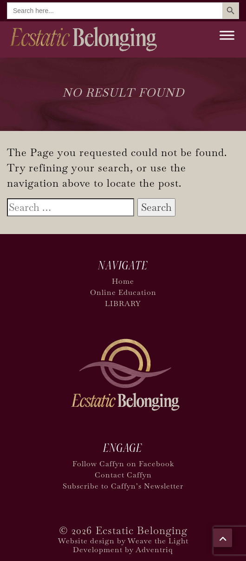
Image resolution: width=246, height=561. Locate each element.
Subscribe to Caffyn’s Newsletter (123, 486)
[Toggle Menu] (227, 35)
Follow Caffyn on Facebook (123, 464)
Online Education (123, 292)
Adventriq (154, 549)
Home (123, 281)
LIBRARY (123, 303)
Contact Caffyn (123, 475)
